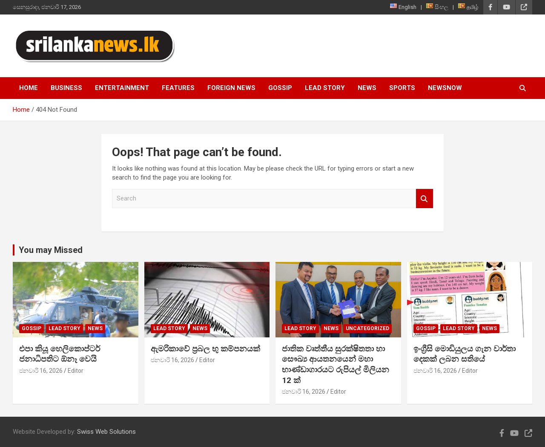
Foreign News (231, 88)
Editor (75, 370)
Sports (402, 88)
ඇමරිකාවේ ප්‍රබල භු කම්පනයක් (205, 349)
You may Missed (51, 250)
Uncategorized (367, 328)
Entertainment (122, 88)
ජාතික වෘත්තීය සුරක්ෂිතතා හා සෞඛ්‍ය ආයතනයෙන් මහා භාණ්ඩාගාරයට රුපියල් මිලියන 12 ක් (335, 364)
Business (66, 88)
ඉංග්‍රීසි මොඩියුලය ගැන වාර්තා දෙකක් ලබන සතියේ (464, 354)
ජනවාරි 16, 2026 (41, 370)
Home (28, 88)
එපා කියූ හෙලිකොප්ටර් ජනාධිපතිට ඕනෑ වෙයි (59, 354)
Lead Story (325, 88)
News (367, 88)
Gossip (280, 88)
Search (424, 198)
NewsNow (445, 88)
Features (178, 88)
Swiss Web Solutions (106, 431)
